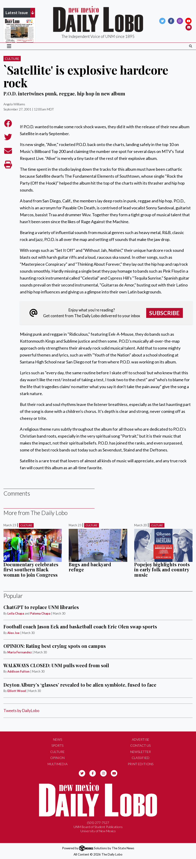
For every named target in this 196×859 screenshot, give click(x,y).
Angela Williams (14, 104)
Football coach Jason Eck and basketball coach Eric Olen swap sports (80, 626)
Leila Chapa (15, 613)
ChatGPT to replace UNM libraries (41, 607)
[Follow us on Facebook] (171, 21)
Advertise (140, 739)
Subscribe (164, 312)
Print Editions (140, 764)
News (57, 739)
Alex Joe (13, 633)
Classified (140, 758)
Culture (12, 59)
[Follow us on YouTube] (188, 21)
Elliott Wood (16, 691)
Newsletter (140, 752)
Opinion (57, 758)
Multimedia (58, 764)
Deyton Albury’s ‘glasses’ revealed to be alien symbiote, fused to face (79, 685)
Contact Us (140, 745)
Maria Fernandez (19, 652)
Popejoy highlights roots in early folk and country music (162, 569)
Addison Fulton (18, 671)
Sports (57, 745)
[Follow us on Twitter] (162, 21)
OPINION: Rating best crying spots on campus (54, 646)
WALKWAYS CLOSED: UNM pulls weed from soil (56, 665)
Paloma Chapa (40, 613)
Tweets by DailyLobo (21, 710)
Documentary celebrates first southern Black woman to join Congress (30, 569)
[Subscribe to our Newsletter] (189, 27)
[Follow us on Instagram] (180, 21)
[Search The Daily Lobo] (190, 46)
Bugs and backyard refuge (90, 567)
